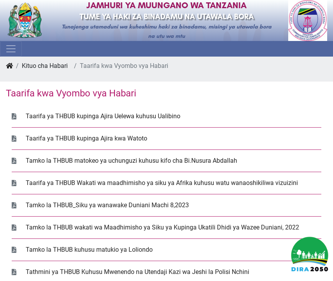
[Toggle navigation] (11, 49)
